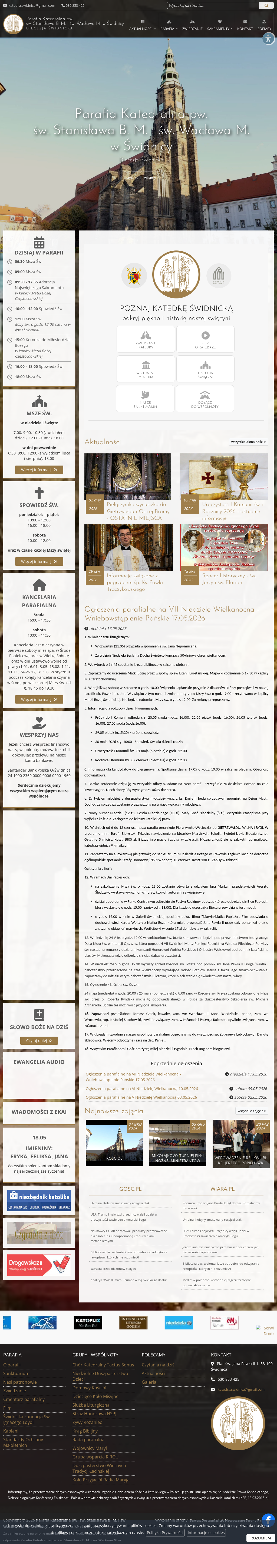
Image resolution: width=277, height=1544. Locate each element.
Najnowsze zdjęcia (113, 1092)
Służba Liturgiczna (91, 1388)
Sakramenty (218, 25)
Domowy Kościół (89, 1370)
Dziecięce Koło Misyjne (95, 1379)
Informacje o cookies (206, 1532)
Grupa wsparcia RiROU (95, 1440)
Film (7, 1391)
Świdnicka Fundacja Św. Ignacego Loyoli (27, 1402)
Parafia (167, 25)
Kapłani (10, 1414)
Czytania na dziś (158, 1347)
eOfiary (264, 25)
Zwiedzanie (192, 25)
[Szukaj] (266, 5)
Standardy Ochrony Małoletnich (23, 1425)
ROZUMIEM (260, 1537)
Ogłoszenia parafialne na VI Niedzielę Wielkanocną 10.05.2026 (142, 1069)
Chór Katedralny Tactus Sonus (103, 1347)
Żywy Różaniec (87, 1405)
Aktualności (141, 25)
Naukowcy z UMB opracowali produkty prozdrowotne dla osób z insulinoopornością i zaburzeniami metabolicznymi (129, 1216)
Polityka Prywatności (165, 1532)
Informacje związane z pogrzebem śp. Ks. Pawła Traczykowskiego (136, 563)
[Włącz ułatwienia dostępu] (267, 46)
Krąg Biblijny (85, 1414)
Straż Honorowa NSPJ (94, 1396)
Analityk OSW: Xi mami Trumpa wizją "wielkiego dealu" (129, 1260)
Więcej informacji (39, 471)
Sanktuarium (16, 1356)
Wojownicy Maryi (89, 1431)
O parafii (12, 1347)
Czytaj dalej (39, 1042)
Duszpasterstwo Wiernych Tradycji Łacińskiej (99, 1451)
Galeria (149, 1365)
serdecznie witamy (141, 177)
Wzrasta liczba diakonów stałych (113, 1249)
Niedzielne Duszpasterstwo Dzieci (100, 1359)
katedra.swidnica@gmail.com (31, 5)
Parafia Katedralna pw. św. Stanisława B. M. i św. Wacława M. (59, 23)
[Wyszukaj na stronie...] (213, 5)
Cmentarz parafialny (24, 1382)
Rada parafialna (88, 1422)
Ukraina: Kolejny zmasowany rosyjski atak (120, 1184)
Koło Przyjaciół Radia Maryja (101, 1462)
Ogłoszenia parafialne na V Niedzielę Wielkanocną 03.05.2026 (141, 1078)
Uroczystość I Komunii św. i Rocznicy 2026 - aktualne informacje (234, 483)
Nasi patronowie (20, 1365)
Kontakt (245, 25)
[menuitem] (142, 24)
